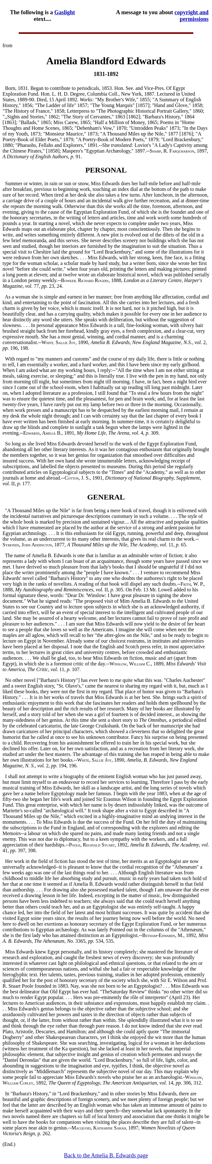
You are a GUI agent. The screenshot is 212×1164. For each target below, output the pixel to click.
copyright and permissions (191, 15)
